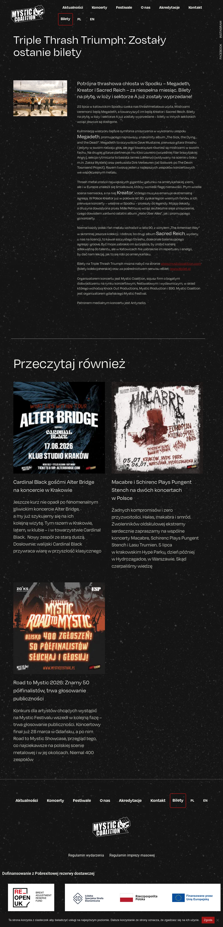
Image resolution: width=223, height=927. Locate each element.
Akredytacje (169, 7)
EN (92, 19)
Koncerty (99, 7)
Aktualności (72, 7)
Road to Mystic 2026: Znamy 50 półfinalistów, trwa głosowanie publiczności (51, 690)
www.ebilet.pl (180, 269)
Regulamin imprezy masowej (132, 855)
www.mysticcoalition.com (180, 263)
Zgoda (208, 920)
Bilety (65, 18)
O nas (145, 7)
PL (79, 19)
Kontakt (195, 7)
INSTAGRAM (220, 28)
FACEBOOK (220, 51)
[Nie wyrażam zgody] (217, 920)
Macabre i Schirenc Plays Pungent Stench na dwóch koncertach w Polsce (152, 489)
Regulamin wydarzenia (86, 855)
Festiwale (124, 7)
